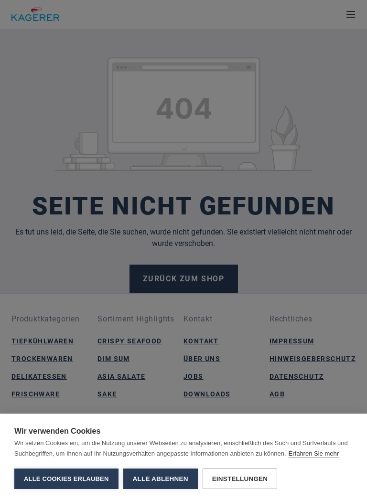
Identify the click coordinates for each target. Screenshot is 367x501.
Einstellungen (240, 478)
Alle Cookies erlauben (66, 478)
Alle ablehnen (160, 478)
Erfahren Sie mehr (314, 453)
